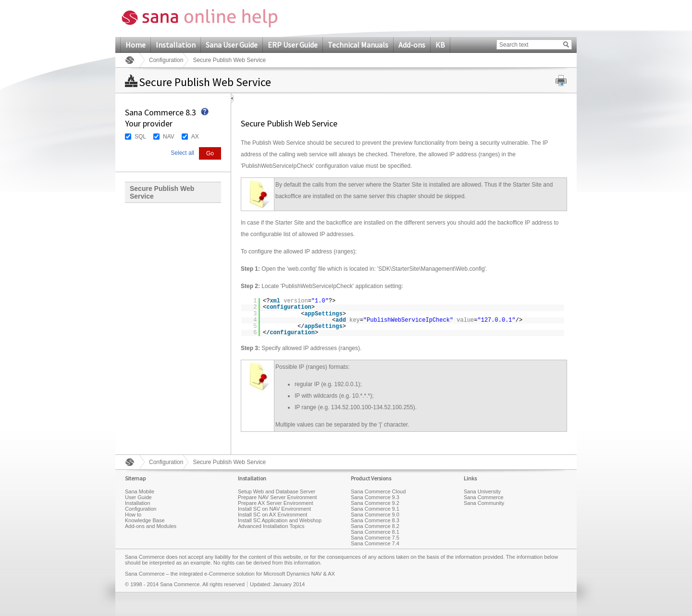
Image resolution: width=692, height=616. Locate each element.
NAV (168, 136)
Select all (182, 153)
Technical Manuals (358, 45)
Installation (176, 45)
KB (440, 45)
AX (195, 136)
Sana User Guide (232, 45)
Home (135, 45)
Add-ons (411, 45)
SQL (140, 136)
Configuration (166, 60)
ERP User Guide (293, 45)
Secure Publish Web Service (162, 192)
